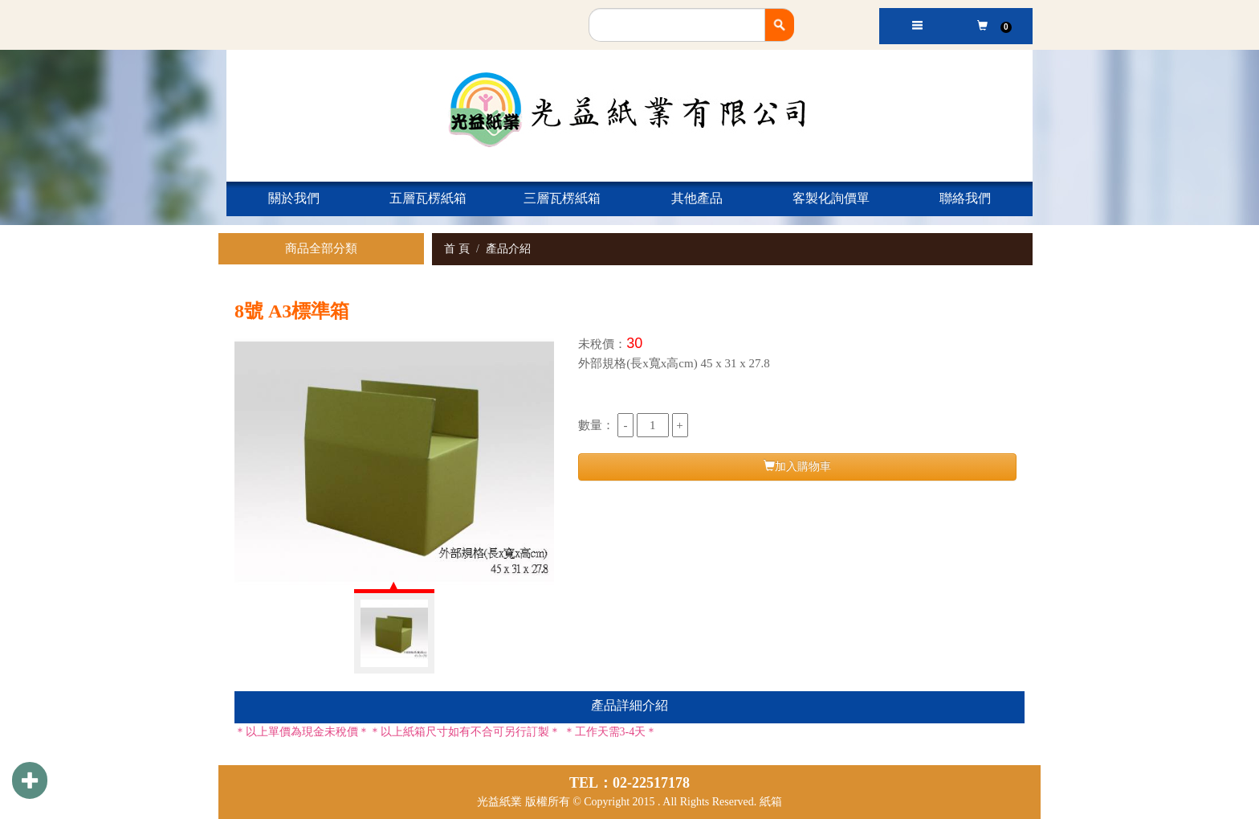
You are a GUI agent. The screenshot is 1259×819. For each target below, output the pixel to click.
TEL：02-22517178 (629, 783)
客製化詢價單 (831, 198)
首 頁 (457, 249)
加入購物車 (797, 466)
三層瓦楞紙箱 (562, 198)
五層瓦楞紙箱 (428, 198)
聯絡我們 (965, 198)
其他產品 (697, 198)
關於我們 (294, 198)
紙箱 (771, 802)
